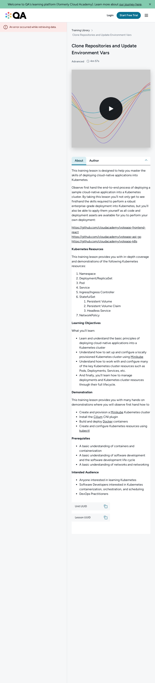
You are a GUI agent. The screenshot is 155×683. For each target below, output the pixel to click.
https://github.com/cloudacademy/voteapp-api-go (106, 237)
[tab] (79, 160)
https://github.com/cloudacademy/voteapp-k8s (104, 241)
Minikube (137, 357)
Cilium (98, 417)
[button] (150, 4)
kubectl (84, 431)
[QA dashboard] (16, 15)
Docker (108, 421)
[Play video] (111, 108)
